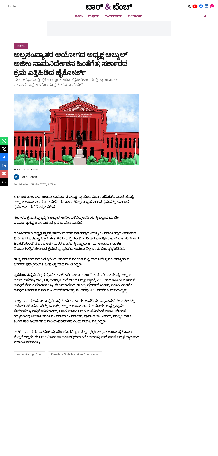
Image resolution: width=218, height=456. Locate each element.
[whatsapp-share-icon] (4, 142)
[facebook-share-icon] (4, 159)
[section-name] (21, 45)
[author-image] (16, 177)
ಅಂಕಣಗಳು (135, 16)
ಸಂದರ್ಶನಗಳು (113, 16)
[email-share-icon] (4, 175)
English (13, 6)
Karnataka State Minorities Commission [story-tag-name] (75, 354)
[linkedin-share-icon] (4, 167)
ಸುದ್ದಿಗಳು (93, 16)
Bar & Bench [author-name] (28, 177)
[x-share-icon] (4, 151)
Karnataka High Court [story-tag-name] (30, 354)
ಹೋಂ (79, 16)
